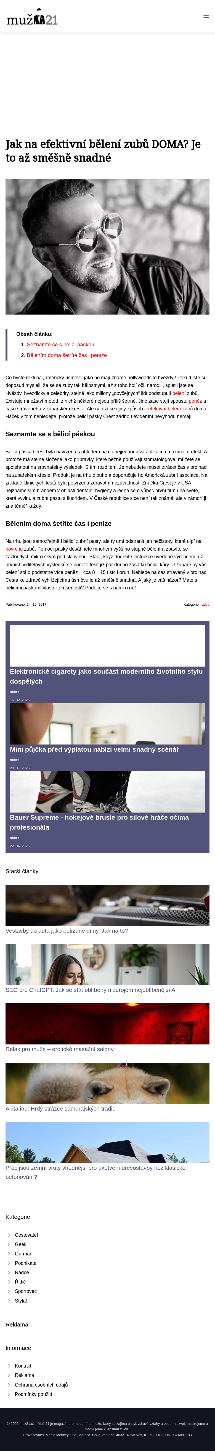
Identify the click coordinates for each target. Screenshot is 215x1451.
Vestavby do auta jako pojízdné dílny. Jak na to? (67, 930)
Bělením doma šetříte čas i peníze (67, 355)
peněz (195, 401)
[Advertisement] (107, 73)
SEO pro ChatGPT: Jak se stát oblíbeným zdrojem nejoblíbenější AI (91, 990)
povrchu (14, 549)
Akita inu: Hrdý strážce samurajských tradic (60, 1108)
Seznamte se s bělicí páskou (60, 344)
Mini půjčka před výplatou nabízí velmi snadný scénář (94, 749)
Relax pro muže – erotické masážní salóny (60, 1049)
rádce (205, 604)
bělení (179, 393)
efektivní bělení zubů (170, 409)
